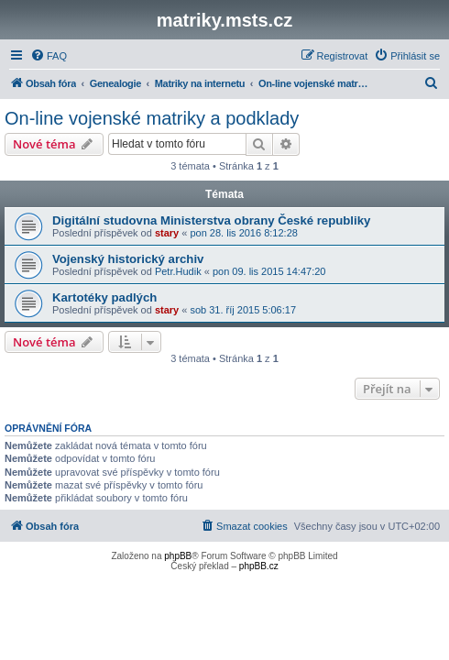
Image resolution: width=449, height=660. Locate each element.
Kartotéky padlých (104, 297)
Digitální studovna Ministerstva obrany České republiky (211, 220)
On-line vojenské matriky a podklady (152, 118)
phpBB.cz (259, 566)
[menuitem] (48, 56)
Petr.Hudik (178, 271)
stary (167, 232)
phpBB (178, 556)
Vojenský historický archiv (127, 259)
